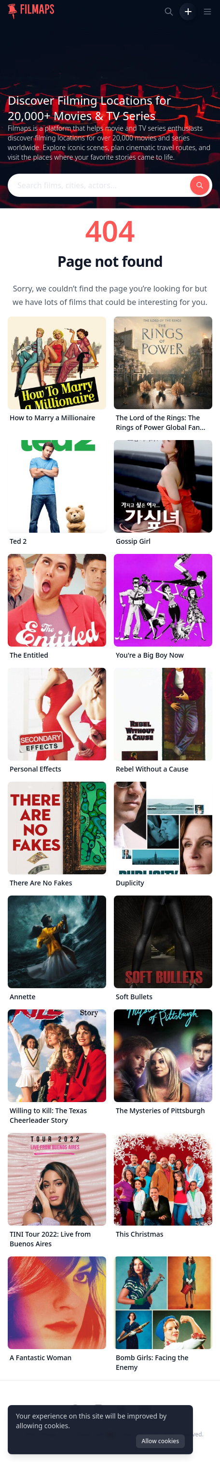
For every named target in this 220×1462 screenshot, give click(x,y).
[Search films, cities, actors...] (169, 11)
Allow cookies (160, 1441)
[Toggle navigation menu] (207, 11)
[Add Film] (188, 11)
